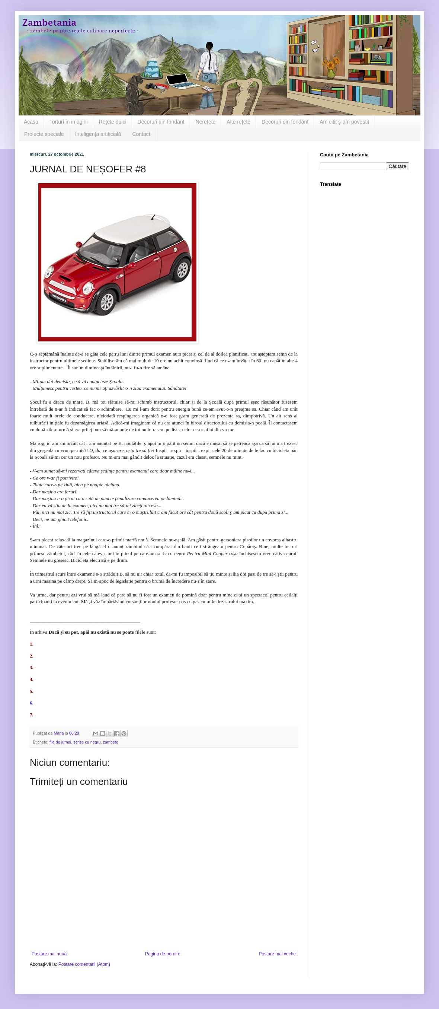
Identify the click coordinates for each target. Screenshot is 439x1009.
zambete (110, 742)
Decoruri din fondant (161, 122)
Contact (141, 134)
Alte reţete (238, 122)
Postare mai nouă (49, 954)
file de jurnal (60, 742)
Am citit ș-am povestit (344, 122)
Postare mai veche (277, 954)
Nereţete (206, 122)
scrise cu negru (86, 742)
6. (31, 703)
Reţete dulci (112, 122)
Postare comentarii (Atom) (84, 964)
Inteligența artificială (98, 134)
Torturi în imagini (68, 122)
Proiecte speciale (44, 134)
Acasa (31, 122)
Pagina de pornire (162, 954)
